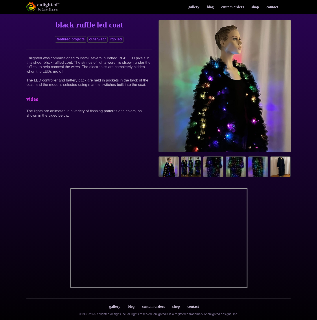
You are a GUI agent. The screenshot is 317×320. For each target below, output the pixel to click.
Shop (255, 7)
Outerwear (97, 39)
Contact (272, 7)
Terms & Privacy (207, 306)
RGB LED (116, 39)
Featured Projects (71, 39)
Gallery (193, 7)
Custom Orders (232, 7)
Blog (210, 7)
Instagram (286, 6)
